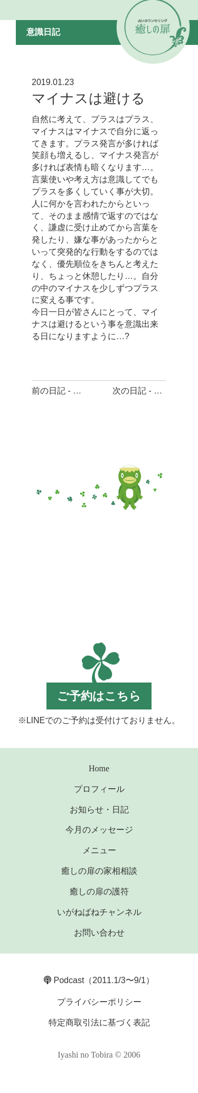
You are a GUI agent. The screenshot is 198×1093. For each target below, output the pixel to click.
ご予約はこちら (99, 696)
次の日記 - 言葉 (141, 390)
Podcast (64, 980)
